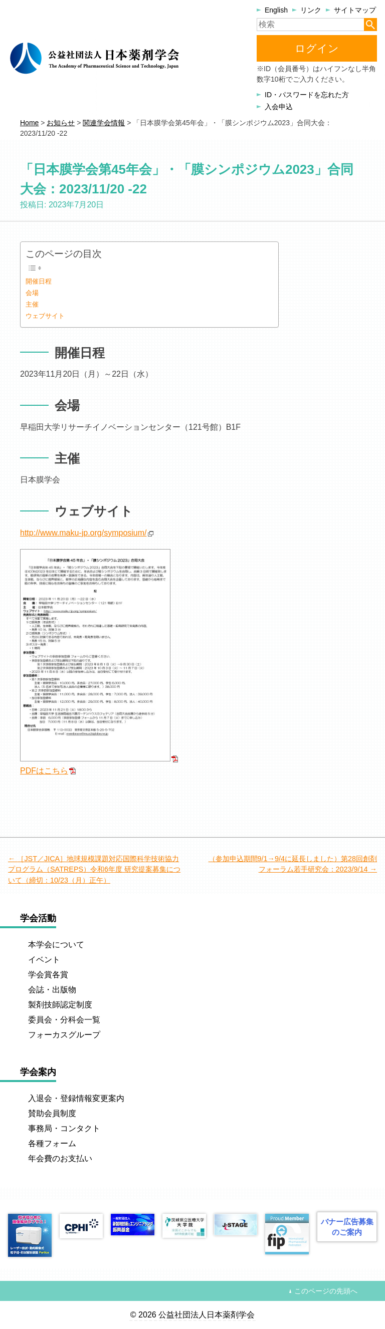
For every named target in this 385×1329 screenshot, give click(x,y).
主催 (32, 304)
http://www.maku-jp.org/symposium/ (83, 532)
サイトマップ (355, 10)
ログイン (317, 48)
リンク (310, 10)
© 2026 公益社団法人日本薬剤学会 (192, 1314)
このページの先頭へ (325, 1291)
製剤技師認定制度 (60, 1004)
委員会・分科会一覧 (64, 1019)
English (276, 10)
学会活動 (38, 918)
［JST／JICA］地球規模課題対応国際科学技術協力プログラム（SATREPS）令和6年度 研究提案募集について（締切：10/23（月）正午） (94, 869)
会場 (32, 293)
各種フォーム (52, 1143)
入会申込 (279, 107)
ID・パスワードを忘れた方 (307, 95)
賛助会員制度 (52, 1113)
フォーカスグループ (64, 1034)
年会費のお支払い (60, 1158)
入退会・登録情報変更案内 (76, 1098)
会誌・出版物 (52, 989)
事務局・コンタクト (64, 1128)
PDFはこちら (44, 770)
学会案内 (38, 1072)
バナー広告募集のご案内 (347, 1226)
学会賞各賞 (48, 974)
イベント (44, 959)
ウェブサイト (45, 316)
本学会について (56, 944)
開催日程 (39, 281)
